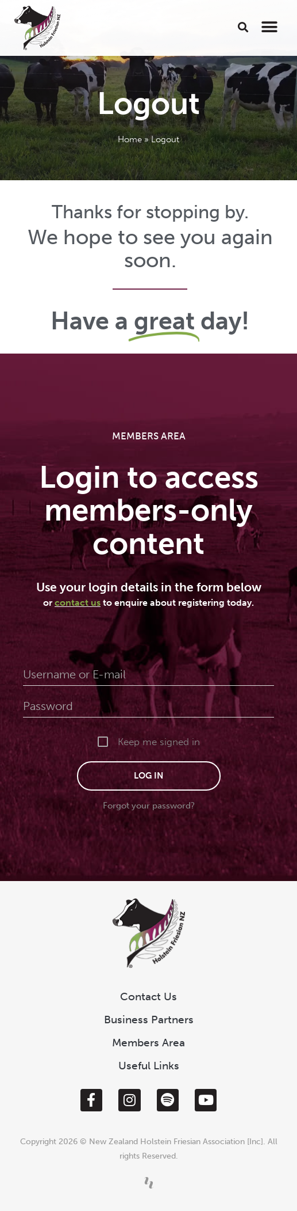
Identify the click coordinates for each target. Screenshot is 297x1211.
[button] (243, 26)
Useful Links (148, 1065)
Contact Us (148, 996)
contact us (78, 602)
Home (130, 139)
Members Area (148, 1042)
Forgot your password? (149, 805)
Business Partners (149, 1019)
